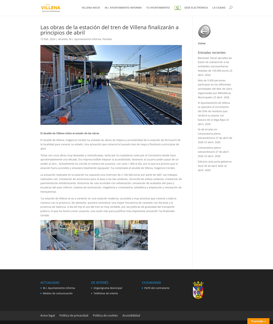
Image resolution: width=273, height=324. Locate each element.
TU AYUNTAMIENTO (158, 7)
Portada (107, 39)
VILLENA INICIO (91, 7)
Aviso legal (47, 315)
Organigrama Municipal (108, 288)
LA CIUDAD (218, 7)
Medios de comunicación (58, 293)
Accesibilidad (131, 315)
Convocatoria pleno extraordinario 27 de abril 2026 (213, 152)
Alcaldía (63, 39)
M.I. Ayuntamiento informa (85, 39)
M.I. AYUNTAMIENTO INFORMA (123, 7)
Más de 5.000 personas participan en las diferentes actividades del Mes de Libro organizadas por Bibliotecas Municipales (215, 89)
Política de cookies (105, 315)
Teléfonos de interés (106, 293)
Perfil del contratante (156, 288)
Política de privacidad (73, 315)
